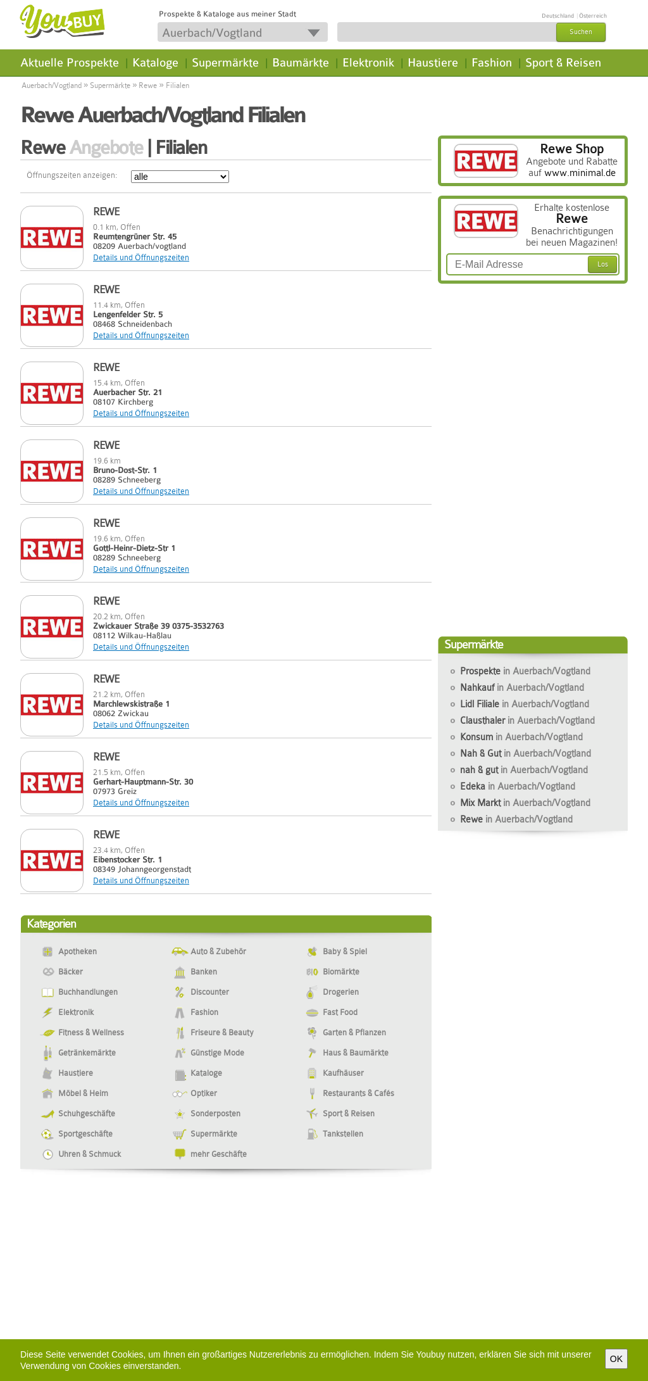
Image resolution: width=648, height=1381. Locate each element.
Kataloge (155, 63)
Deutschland (558, 16)
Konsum (521, 737)
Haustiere (433, 63)
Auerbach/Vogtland (52, 85)
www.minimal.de (580, 173)
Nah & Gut (525, 753)
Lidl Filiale (524, 704)
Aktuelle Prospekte (69, 63)
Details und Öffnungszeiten (141, 257)
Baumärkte (300, 63)
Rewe (148, 85)
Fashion (491, 63)
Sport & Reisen (563, 63)
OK (616, 1359)
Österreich (593, 16)
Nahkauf (522, 688)
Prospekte (525, 671)
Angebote (106, 147)
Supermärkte (225, 63)
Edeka (517, 786)
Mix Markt (525, 803)
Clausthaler (527, 721)
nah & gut (524, 770)
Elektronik (368, 63)
